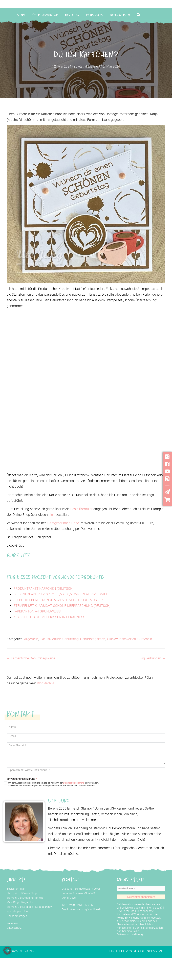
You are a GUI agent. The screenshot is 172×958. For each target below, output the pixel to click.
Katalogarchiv (43, 906)
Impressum (13, 923)
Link (52, 515)
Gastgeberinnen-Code (63, 523)
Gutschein (144, 639)
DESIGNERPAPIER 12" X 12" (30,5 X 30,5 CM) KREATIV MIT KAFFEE (62, 594)
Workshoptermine (17, 911)
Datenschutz (14, 927)
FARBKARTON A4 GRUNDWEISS (37, 611)
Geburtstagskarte (92, 639)
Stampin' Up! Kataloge (20, 906)
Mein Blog (13, 902)
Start (21, 15)
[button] (139, 15)
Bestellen (72, 15)
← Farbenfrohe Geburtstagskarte (31, 658)
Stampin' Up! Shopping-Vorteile (25, 897)
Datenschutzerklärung (73, 783)
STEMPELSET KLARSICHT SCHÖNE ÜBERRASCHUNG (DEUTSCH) (62, 606)
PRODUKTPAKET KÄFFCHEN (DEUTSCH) (43, 588)
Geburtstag (70, 639)
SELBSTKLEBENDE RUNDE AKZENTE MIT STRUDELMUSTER (58, 600)
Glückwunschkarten (121, 639)
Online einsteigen (17, 916)
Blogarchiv (27, 902)
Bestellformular (81, 509)
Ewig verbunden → (151, 658)
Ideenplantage (152, 951)
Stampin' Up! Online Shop (22, 893)
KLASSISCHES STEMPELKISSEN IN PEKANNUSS (49, 617)
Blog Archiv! (45, 683)
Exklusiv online (50, 639)
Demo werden (120, 15)
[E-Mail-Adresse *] (141, 888)
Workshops (94, 15)
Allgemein (31, 639)
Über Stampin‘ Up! (45, 15)
